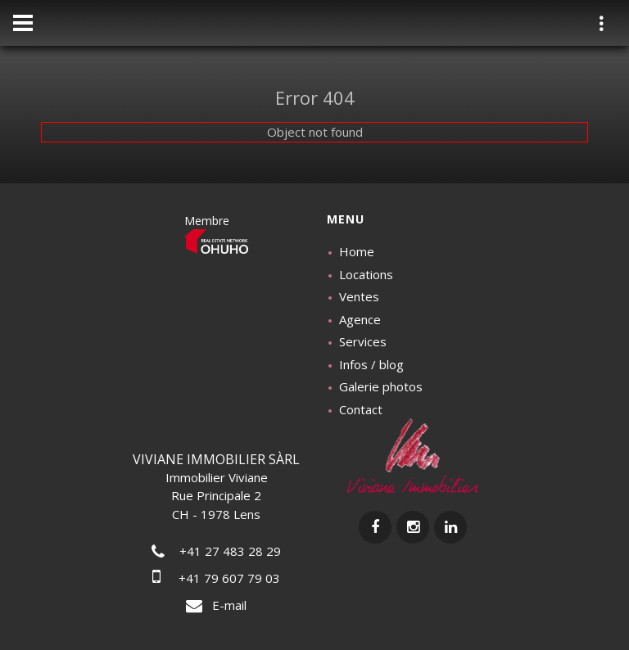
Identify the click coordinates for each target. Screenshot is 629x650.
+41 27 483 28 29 (216, 551)
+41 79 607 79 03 (216, 578)
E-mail (216, 605)
